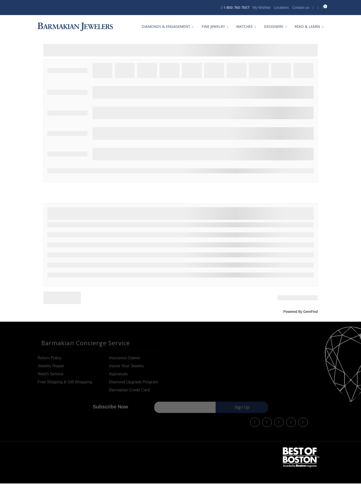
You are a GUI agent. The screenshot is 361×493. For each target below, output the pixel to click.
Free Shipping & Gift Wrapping (65, 384)
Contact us (300, 8)
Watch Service (50, 376)
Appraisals (118, 376)
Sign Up (242, 409)
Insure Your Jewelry (126, 368)
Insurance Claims (124, 360)
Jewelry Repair (51, 368)
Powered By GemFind (300, 312)
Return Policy (49, 360)
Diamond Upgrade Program (133, 384)
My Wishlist (261, 8)
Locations (281, 8)
